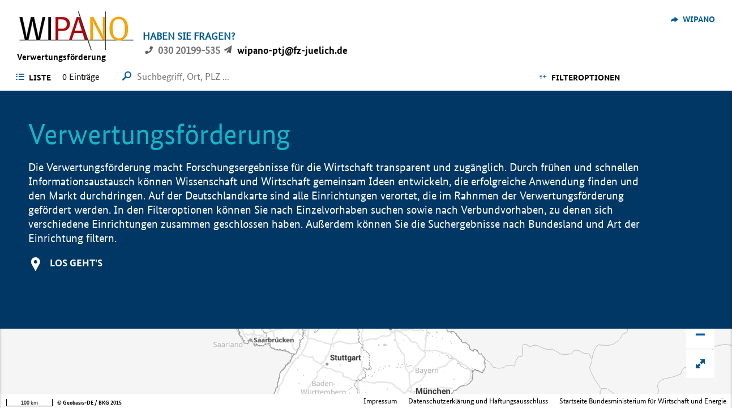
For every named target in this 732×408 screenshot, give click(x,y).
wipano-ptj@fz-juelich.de (292, 50)
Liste (40, 78)
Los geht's (76, 263)
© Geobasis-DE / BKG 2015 (89, 403)
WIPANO (699, 19)
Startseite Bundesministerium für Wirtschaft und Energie (642, 401)
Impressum (380, 401)
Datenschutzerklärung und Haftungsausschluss (478, 401)
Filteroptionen (585, 78)
